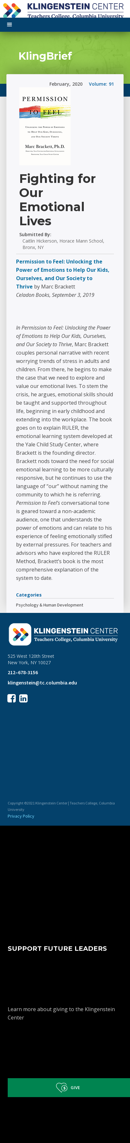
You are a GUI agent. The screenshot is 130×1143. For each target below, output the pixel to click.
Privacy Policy (21, 816)
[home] (65, 10)
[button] (9, 25)
